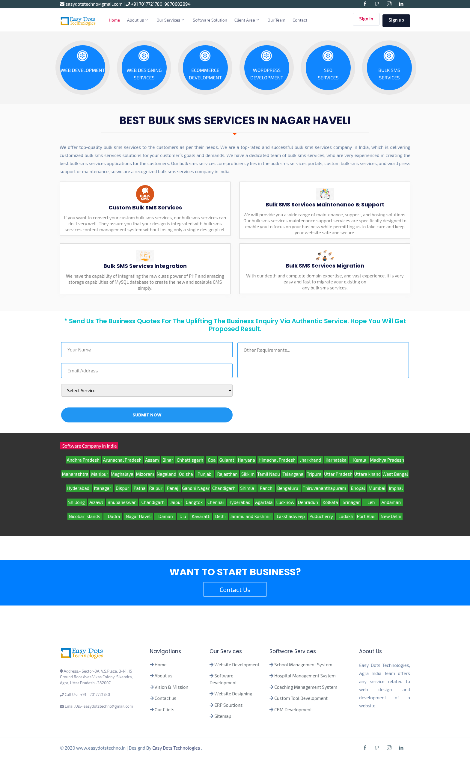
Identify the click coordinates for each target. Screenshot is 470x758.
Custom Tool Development (301, 698)
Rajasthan (227, 474)
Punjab (204, 474)
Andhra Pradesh (83, 460)
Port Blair (367, 516)
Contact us (165, 698)
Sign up (396, 19)
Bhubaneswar (122, 502)
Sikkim (248, 474)
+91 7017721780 (144, 4)
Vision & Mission (172, 687)
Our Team (277, 19)
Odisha (186, 474)
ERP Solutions (229, 705)
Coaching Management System (305, 687)
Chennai (216, 502)
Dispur (123, 488)
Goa (211, 460)
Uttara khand (367, 474)
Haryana (246, 460)
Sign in (366, 20)
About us (137, 19)
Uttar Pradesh (338, 474)
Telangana (292, 474)
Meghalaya (122, 474)
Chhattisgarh (190, 460)
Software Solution (210, 19)
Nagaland (166, 474)
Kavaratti (201, 516)
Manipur (99, 474)
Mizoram (145, 474)
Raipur (155, 488)
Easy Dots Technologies (176, 748)
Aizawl (96, 502)
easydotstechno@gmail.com (91, 4)
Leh (370, 502)
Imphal (396, 488)
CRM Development (292, 709)
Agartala (264, 502)
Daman (165, 516)
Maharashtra (75, 474)
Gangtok (195, 502)
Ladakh (345, 516)
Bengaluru (288, 488)
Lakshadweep (291, 516)
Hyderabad (78, 488)
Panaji (172, 488)
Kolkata (330, 502)
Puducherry (321, 516)
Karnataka (336, 460)
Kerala (358, 460)
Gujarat (226, 460)
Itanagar (103, 488)
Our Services (170, 19)
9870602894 (178, 4)
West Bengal (395, 474)
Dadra (113, 516)
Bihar (168, 460)
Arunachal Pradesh (122, 460)
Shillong (77, 502)
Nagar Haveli (138, 516)
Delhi (220, 516)
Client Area (246, 19)
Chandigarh (224, 488)
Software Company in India (89, 446)
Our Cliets (164, 709)
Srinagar (351, 502)
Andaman (391, 502)
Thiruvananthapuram (325, 488)
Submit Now (147, 415)
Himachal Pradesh (277, 460)
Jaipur (175, 502)
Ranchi (266, 488)
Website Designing (233, 693)
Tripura (314, 474)
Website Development (236, 664)
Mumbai (376, 488)
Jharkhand (310, 460)
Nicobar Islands (85, 516)
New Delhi (390, 516)
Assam (152, 460)
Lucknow (285, 502)
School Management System (303, 664)
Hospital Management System (304, 675)
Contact (300, 19)
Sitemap (223, 716)
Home (114, 19)
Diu (182, 516)
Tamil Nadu (268, 474)
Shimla (247, 488)
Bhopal (358, 488)
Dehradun (308, 502)
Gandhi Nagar (196, 488)
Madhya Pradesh (387, 460)
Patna (139, 488)
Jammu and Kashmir (251, 516)
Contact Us (234, 589)
